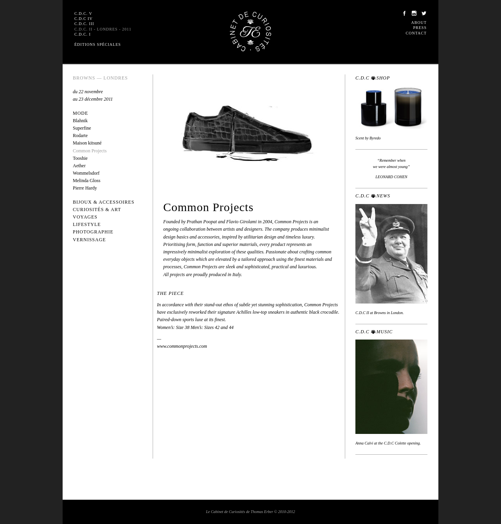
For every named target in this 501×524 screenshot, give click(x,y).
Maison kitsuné (87, 143)
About (419, 22)
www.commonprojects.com (182, 346)
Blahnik (80, 120)
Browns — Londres (100, 78)
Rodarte (80, 135)
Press (420, 27)
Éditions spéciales (97, 44)
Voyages (85, 217)
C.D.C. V (83, 13)
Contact (416, 33)
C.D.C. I (82, 34)
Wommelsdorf (86, 173)
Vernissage (89, 239)
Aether (79, 165)
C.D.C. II (103, 29)
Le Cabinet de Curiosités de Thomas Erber (250, 31)
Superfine (82, 128)
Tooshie (80, 158)
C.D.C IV (83, 18)
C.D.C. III (84, 24)
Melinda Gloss (86, 180)
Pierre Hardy (85, 188)
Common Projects (89, 151)
